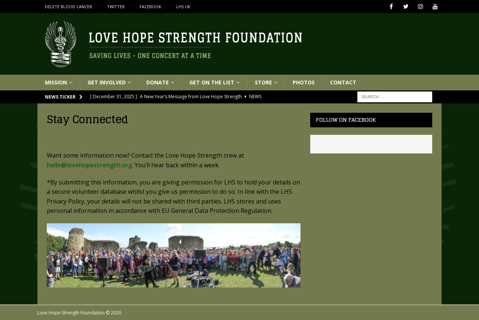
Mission (56, 82)
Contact (343, 82)
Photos (304, 82)
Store (263, 82)
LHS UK (183, 6)
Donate (157, 82)
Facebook (150, 6)
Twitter (116, 6)
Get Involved (107, 82)
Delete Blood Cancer (68, 6)
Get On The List (211, 82)
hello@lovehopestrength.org (89, 165)
